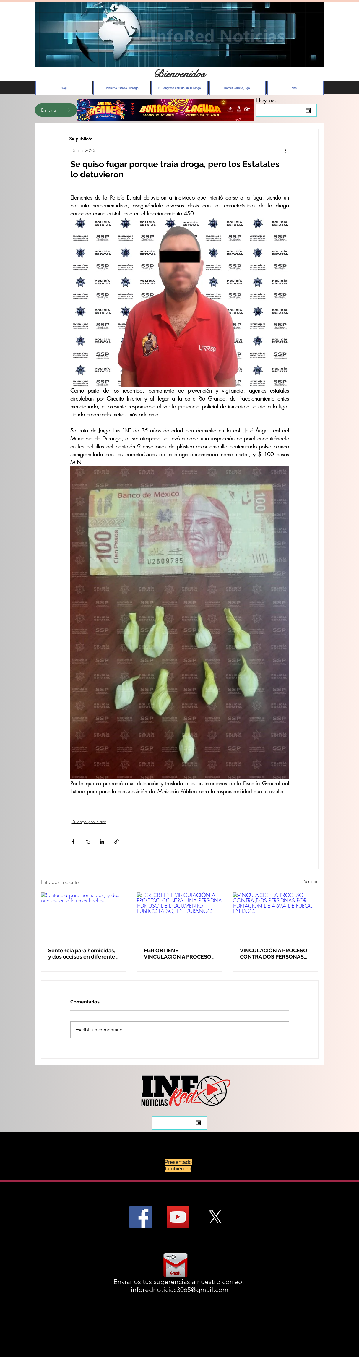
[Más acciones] (285, 150)
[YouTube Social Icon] (178, 1217)
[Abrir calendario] (308, 110)
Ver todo (311, 881)
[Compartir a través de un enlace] (116, 841)
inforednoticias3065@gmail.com (179, 1290)
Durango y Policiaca (89, 821)
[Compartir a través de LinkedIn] (102, 841)
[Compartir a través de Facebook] (73, 841)
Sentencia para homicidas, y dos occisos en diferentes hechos (83, 953)
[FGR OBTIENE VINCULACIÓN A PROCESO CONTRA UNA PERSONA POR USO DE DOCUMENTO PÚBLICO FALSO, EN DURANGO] (179, 916)
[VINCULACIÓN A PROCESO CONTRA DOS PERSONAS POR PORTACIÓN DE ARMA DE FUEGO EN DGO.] (275, 916)
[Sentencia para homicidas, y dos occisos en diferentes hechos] (83, 916)
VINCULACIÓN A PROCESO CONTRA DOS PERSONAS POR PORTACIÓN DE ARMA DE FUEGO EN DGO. (273, 953)
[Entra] (56, 110)
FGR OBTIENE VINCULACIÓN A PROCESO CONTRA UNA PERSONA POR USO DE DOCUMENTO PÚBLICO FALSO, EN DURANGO (178, 953)
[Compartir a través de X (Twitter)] (87, 841)
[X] (215, 1217)
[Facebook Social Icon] (140, 1217)
